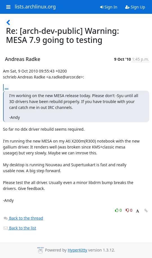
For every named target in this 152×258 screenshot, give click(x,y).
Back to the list (19, 228)
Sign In (108, 7)
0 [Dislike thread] (129, 210)
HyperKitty (77, 250)
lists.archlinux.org (35, 6)
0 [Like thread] (119, 210)
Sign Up (135, 7)
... (7, 87)
